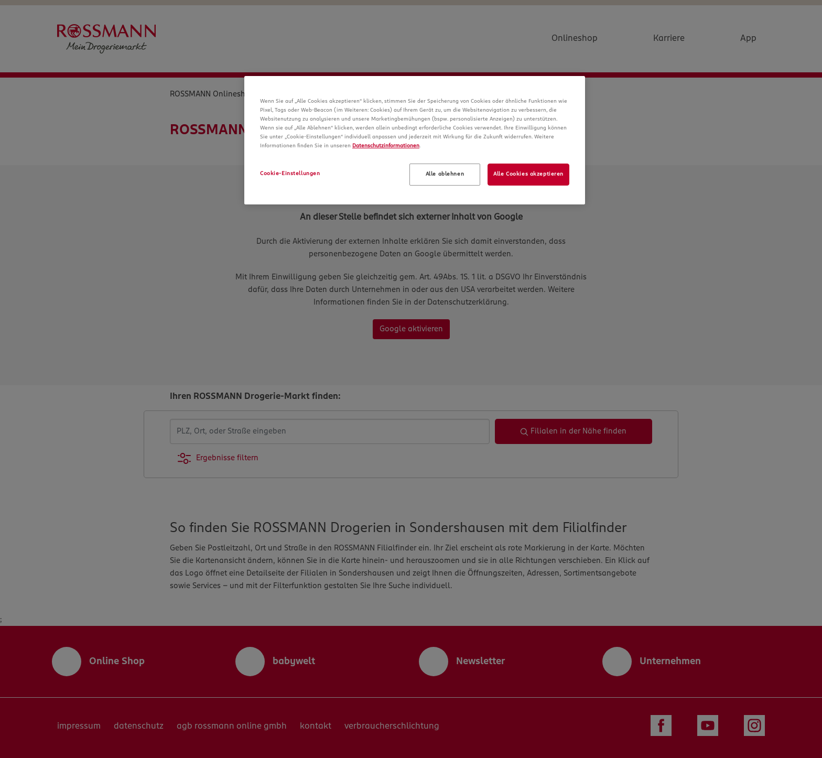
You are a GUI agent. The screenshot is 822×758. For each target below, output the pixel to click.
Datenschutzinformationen (385, 145)
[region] (414, 140)
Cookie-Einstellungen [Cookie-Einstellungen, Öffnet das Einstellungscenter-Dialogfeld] (290, 173)
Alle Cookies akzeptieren (528, 174)
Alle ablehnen (445, 174)
